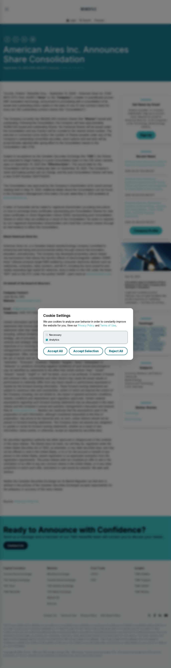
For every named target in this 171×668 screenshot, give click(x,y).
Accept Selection (86, 351)
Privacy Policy (86, 325)
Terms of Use (108, 325)
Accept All (55, 351)
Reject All (116, 351)
